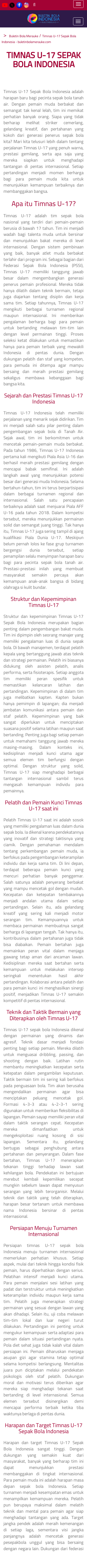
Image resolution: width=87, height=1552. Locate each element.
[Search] (34, 4)
